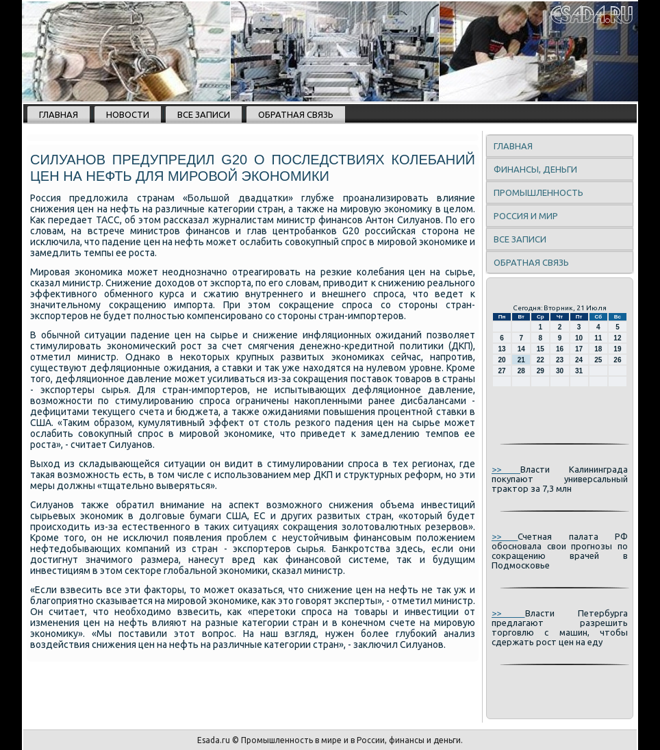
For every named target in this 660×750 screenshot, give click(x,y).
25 (598, 360)
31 (579, 371)
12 (617, 338)
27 (502, 371)
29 (540, 371)
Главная (58, 114)
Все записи (203, 114)
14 (521, 349)
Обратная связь (295, 114)
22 (540, 360)
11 (598, 338)
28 (521, 371)
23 (559, 360)
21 (521, 360)
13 (502, 349)
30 (559, 371)
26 (617, 360)
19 (617, 349)
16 (559, 349)
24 (579, 360)
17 (579, 349)
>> (506, 469)
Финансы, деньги (535, 169)
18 (598, 349)
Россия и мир (526, 216)
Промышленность (538, 192)
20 (502, 360)
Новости (127, 114)
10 (579, 338)
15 (540, 349)
